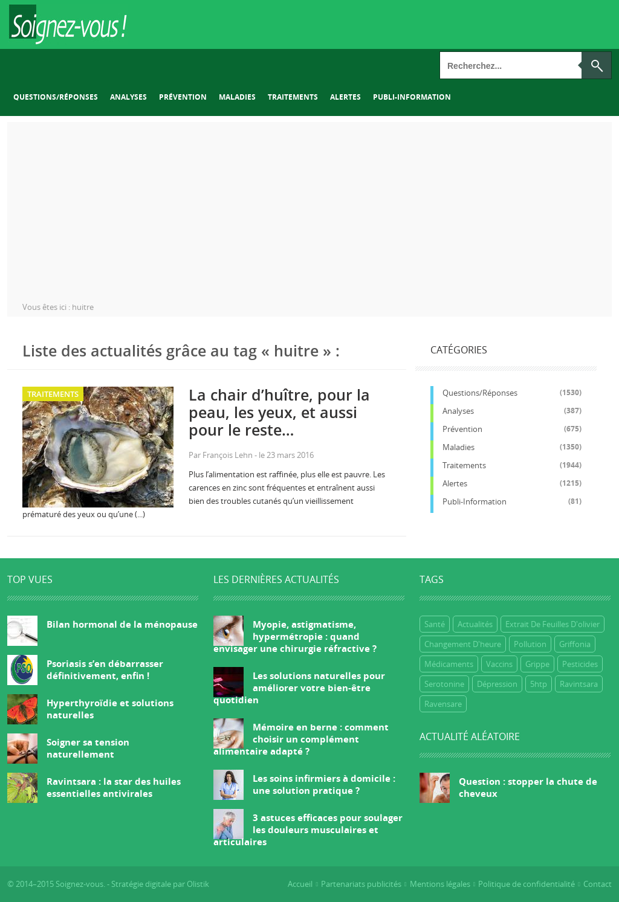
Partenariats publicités (361, 883)
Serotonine (444, 683)
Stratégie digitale (141, 883)
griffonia (575, 644)
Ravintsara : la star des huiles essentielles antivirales (114, 787)
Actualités (475, 624)
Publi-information (412, 96)
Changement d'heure (462, 644)
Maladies (237, 96)
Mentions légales (440, 883)
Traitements (293, 96)
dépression (497, 683)
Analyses (128, 96)
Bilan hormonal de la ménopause (122, 624)
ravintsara (579, 683)
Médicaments (448, 664)
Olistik (198, 883)
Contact (597, 883)
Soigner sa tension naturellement (88, 748)
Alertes (345, 96)
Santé (434, 624)
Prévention (183, 96)
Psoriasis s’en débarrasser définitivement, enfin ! (105, 669)
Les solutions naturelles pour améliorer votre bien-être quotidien (299, 687)
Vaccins (499, 664)
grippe (537, 664)
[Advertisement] (309, 206)
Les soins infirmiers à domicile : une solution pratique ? (324, 784)
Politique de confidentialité (526, 883)
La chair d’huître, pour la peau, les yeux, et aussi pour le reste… (279, 412)
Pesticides (580, 664)
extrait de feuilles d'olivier (552, 624)
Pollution (530, 644)
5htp (538, 683)
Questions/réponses (55, 96)
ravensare (443, 703)
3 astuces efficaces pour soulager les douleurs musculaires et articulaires (308, 829)
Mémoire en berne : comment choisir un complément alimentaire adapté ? (301, 739)
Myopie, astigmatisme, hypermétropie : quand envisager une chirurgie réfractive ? (295, 636)
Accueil (300, 883)
